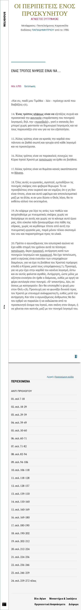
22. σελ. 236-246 (20, 565)
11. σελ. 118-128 (20, 478)
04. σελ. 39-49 (19, 422)
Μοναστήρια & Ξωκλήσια (63, 598)
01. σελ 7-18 (18, 398)
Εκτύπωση (29, 86)
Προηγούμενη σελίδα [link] (64, 377)
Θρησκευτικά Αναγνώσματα (49, 604)
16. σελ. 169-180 (20, 517)
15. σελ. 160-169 (20, 509)
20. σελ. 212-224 (20, 549)
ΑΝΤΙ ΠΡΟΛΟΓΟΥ (21, 391)
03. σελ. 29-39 (19, 414)
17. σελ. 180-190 (20, 525)
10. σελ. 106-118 (20, 470)
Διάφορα (73, 604)
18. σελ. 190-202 (20, 533)
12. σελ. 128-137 (20, 485)
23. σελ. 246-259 (20, 572)
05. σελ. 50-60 (19, 430)
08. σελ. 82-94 (19, 454)
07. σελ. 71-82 (19, 446)
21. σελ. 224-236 (20, 557)
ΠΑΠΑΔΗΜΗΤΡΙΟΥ (43, 29)
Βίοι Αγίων (40, 598)
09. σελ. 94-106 (19, 462)
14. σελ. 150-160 (20, 501)
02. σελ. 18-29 (19, 406)
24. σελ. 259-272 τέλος (23, 580)
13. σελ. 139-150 (20, 493)
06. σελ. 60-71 (19, 438)
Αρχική (50, 377)
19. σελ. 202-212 (20, 541)
